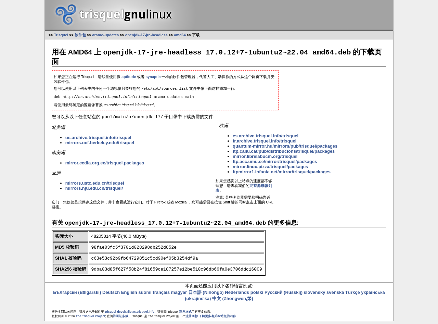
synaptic (152, 77)
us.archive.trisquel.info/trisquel (98, 139)
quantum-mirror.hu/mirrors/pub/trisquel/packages (285, 148)
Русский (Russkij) (283, 295)
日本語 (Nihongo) (206, 295)
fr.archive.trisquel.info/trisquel (264, 143)
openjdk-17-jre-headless (146, 35)
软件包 (80, 35)
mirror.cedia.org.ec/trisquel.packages (104, 165)
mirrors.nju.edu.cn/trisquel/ (94, 190)
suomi (144, 295)
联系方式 (185, 314)
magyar (179, 295)
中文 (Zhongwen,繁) (232, 301)
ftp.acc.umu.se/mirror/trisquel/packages (275, 163)
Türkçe (352, 295)
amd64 (180, 35)
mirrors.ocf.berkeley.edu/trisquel (99, 145)
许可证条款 (120, 319)
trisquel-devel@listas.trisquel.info (129, 314)
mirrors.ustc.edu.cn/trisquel (94, 185)
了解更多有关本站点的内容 (217, 319)
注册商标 (191, 319)
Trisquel (61, 35)
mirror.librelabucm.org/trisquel (265, 158)
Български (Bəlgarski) (77, 295)
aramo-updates (105, 35)
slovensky (314, 295)
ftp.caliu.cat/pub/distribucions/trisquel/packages (284, 153)
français (161, 295)
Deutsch (111, 295)
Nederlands (237, 295)
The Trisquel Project (90, 319)
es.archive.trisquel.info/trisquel (265, 138)
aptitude (128, 77)
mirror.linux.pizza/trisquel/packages (270, 169)
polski (256, 295)
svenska (335, 295)
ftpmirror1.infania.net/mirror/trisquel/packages (282, 174)
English (129, 295)
